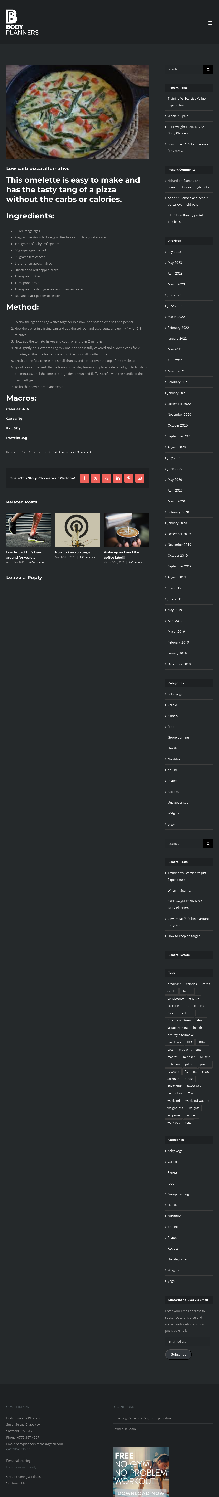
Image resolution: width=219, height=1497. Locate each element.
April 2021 (175, 360)
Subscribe (178, 1354)
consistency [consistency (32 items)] (175, 998)
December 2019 (179, 534)
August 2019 (177, 577)
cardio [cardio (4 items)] (171, 991)
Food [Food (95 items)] (170, 1013)
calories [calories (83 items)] (191, 984)
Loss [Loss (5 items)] (170, 1050)
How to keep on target (73, 552)
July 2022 (174, 295)
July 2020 (174, 458)
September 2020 (180, 436)
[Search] (208, 69)
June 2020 (175, 469)
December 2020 (179, 404)
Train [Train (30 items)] (191, 1093)
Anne (171, 198)
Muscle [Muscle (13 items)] (205, 1057)
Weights (173, 813)
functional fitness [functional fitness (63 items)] (179, 1020)
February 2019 (178, 642)
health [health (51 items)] (197, 1028)
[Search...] (184, 69)
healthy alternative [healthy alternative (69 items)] (180, 1035)
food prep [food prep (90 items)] (186, 1013)
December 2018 (179, 664)
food (171, 726)
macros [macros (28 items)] (172, 1057)
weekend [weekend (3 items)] (173, 1101)
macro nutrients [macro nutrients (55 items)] (190, 1050)
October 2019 (178, 555)
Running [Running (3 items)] (191, 1071)
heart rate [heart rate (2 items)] (174, 1042)
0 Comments (84, 452)
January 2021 (177, 393)
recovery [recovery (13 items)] (173, 1071)
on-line (173, 770)
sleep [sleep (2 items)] (206, 1071)
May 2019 (175, 610)
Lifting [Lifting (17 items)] (202, 1042)
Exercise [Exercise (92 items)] (173, 1006)
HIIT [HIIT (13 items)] (189, 1042)
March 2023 (176, 284)
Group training (178, 737)
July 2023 (174, 252)
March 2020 (176, 501)
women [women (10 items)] (191, 1115)
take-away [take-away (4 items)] (194, 1086)
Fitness (173, 716)
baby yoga (175, 694)
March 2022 (176, 317)
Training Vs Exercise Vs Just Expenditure (143, 1418)
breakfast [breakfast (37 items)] (174, 984)
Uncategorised (178, 802)
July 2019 (174, 588)
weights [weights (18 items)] (194, 1108)
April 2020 (175, 490)
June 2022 (175, 306)
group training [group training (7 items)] (177, 1028)
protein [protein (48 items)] (205, 1064)
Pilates (172, 781)
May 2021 (175, 349)
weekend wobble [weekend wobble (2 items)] (197, 1101)
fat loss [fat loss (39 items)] (199, 1006)
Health (47, 452)
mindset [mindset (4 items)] (189, 1057)
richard (14, 452)
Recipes (69, 452)
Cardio (172, 705)
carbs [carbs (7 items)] (206, 984)
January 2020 (177, 523)
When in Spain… (179, 116)
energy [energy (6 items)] (194, 998)
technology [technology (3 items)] (175, 1093)
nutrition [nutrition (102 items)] (173, 1064)
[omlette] (77, 112)
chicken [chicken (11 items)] (187, 991)
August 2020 (177, 447)
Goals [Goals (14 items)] (201, 1020)
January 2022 (177, 338)
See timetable (16, 1483)
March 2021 (176, 371)
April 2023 (175, 273)
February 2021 (178, 382)
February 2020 (178, 512)
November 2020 (179, 414)
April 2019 (175, 621)
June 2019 (175, 599)
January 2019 (177, 653)
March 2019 (176, 631)
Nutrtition (58, 452)
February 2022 (178, 327)
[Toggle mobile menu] (210, 23)
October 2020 (178, 425)
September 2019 (180, 566)
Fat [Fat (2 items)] (186, 1006)
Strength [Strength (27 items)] (173, 1079)
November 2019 (179, 544)
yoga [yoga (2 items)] (188, 1122)
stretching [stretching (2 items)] (174, 1086)
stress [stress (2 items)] (189, 1079)
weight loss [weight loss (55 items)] (175, 1108)
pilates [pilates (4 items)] (190, 1064)
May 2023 (175, 262)
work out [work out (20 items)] (173, 1122)
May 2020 (175, 479)
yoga (171, 824)
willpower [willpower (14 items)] (174, 1115)
